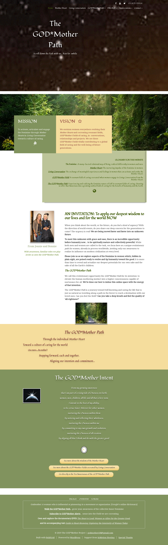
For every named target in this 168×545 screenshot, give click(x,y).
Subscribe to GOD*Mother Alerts (65, 513)
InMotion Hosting (106, 537)
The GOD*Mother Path (55, 34)
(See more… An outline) (37, 350)
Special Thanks (125, 537)
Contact (138, 8)
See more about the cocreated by (84, 467)
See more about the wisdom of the (84, 460)
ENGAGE (112, 8)
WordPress (75, 537)
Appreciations (125, 8)
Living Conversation (77, 8)
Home (50, 8)
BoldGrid (50, 537)
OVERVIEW (84, 499)
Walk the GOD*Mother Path (57, 509)
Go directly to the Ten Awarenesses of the (84, 474)
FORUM (94, 499)
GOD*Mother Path (96, 8)
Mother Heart (61, 8)
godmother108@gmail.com (100, 532)
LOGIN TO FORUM (135, 3)
